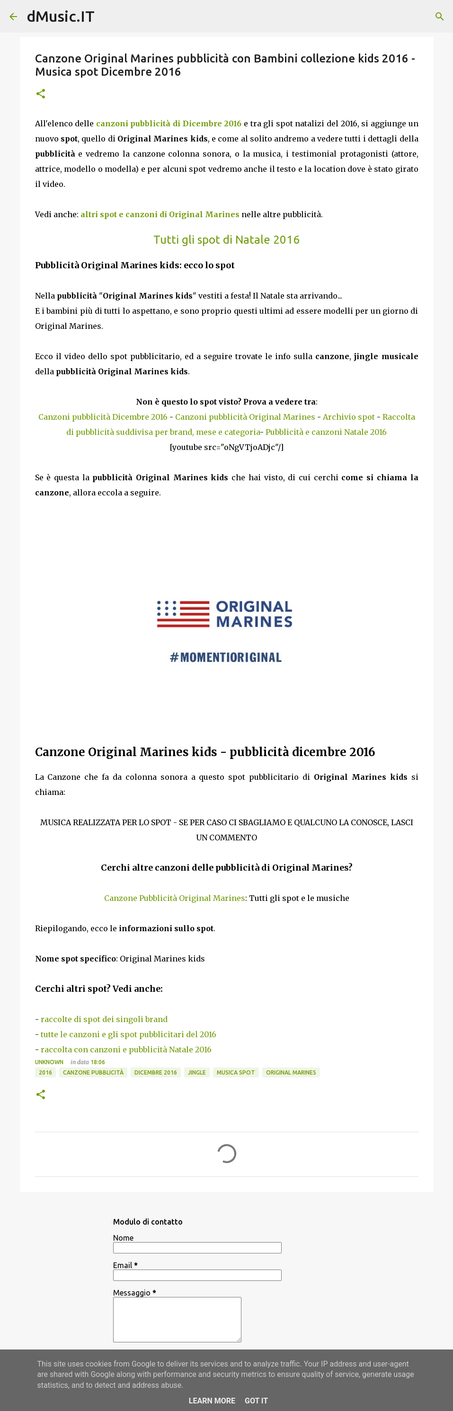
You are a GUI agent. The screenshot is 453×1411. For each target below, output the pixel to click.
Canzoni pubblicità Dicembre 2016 (103, 417)
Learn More (212, 1400)
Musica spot (236, 1072)
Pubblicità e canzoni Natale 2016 (326, 432)
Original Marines (291, 1072)
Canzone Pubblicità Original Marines (174, 898)
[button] (40, 94)
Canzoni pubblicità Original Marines (245, 417)
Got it (256, 1400)
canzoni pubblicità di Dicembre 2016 (169, 123)
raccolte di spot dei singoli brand (104, 1019)
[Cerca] (439, 16)
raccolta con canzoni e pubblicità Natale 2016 (126, 1049)
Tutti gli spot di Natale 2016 (226, 239)
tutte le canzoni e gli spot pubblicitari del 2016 (128, 1034)
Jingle (197, 1072)
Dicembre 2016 (155, 1072)
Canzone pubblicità (93, 1072)
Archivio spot (349, 417)
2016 (45, 1072)
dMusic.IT (61, 16)
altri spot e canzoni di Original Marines (160, 214)
